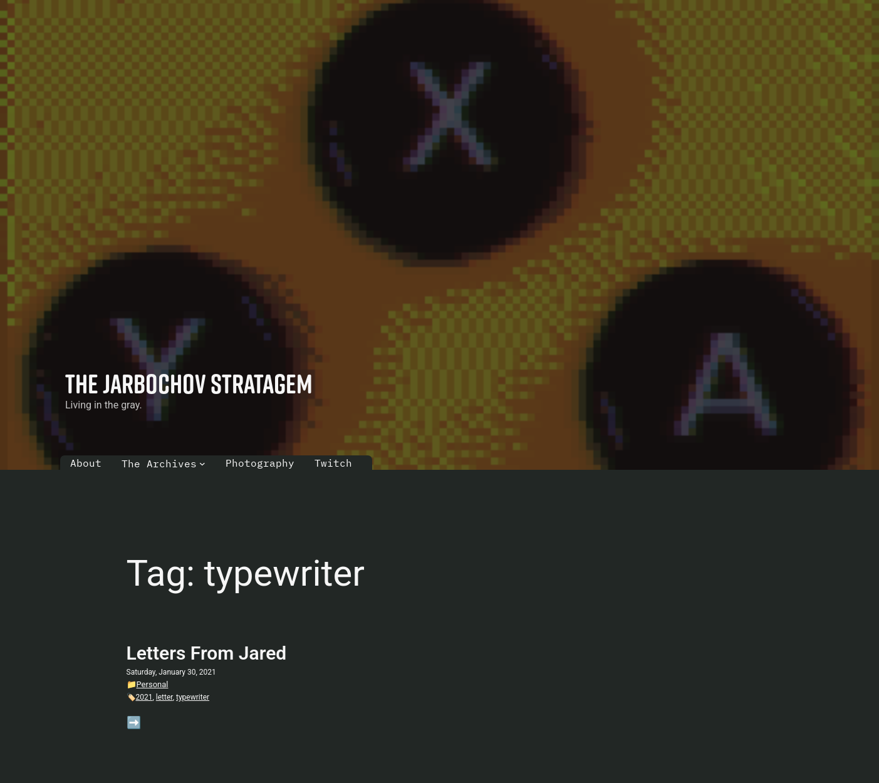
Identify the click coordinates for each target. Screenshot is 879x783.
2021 (144, 697)
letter (164, 697)
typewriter (192, 697)
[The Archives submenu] (202, 463)
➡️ (134, 722)
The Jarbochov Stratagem (189, 383)
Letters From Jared (207, 653)
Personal (153, 684)
